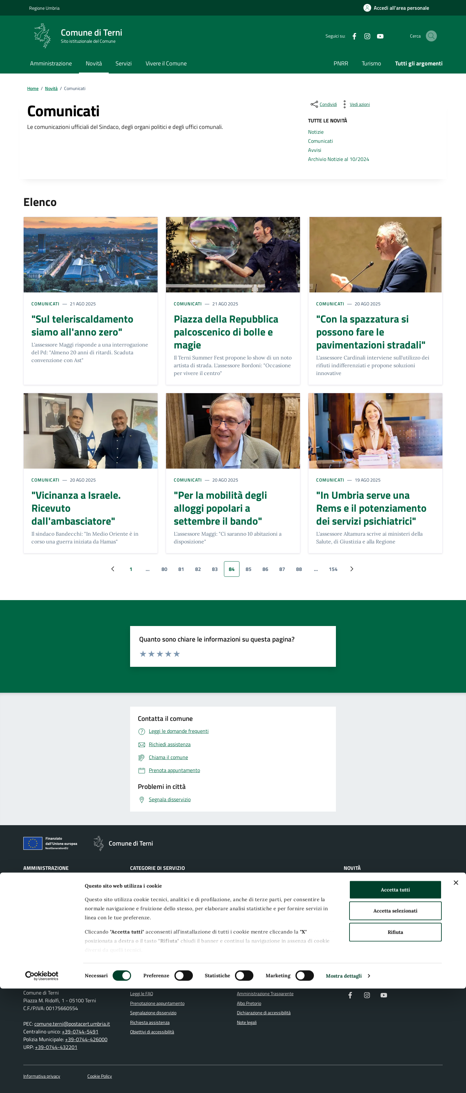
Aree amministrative (42, 893)
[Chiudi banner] (456, 987)
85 (251, 571)
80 (166, 571)
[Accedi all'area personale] (396, 8)
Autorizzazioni (143, 922)
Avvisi (349, 903)
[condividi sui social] (323, 104)
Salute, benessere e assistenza (266, 913)
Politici (29, 922)
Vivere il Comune (166, 63)
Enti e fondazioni (39, 913)
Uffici (28, 903)
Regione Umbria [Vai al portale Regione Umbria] (44, 8)
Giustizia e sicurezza (256, 884)
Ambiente (139, 893)
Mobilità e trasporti (255, 903)
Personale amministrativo (48, 932)
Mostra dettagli (344, 1080)
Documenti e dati (39, 941)
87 (284, 571)
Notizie (350, 884)
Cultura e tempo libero (151, 941)
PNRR (341, 63)
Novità (94, 63)
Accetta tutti (395, 994)
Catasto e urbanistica (150, 932)
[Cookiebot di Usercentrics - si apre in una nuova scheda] (42, 1080)
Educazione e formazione (153, 951)
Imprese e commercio (257, 893)
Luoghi (350, 951)
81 (183, 571)
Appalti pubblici (144, 913)
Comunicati (45, 303)
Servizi (124, 63)
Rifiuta (395, 1036)
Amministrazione (51, 63)
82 (200, 571)
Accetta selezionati (395, 1015)
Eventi (350, 961)
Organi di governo (40, 884)
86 (267, 571)
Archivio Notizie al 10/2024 (369, 913)
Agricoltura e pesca (148, 884)
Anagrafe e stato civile (151, 903)
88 (301, 571)
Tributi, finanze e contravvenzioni (268, 922)
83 (217, 571)
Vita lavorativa (250, 941)
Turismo (371, 63)
